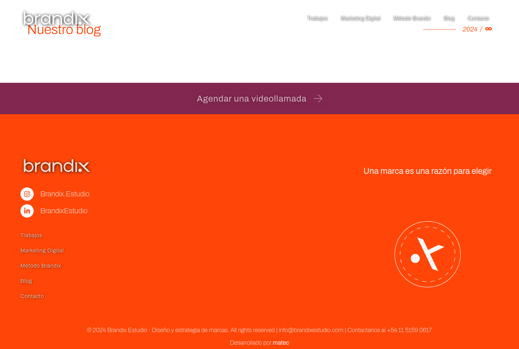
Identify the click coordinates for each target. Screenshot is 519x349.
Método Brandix (411, 18)
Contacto (478, 18)
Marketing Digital (360, 18)
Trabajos (317, 18)
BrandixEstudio (45, 211)
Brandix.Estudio (45, 194)
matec (281, 342)
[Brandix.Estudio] (8, 194)
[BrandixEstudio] (8, 211)
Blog (449, 18)
